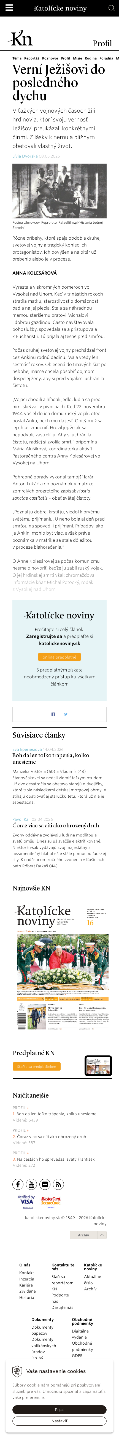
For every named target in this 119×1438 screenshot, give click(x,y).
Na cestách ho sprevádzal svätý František (56, 1159)
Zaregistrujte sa (44, 636)
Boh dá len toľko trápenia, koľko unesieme (56, 1114)
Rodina (89, 58)
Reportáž (31, 58)
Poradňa (104, 58)
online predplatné (59, 657)
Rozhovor (49, 58)
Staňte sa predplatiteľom (36, 1067)
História (26, 1297)
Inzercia (26, 1279)
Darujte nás (62, 1307)
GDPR (77, 1355)
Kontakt (26, 1273)
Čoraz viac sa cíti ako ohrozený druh (55, 826)
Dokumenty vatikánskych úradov (43, 1345)
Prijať (59, 1409)
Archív (83, 1235)
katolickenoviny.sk (59, 643)
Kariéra (26, 1285)
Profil (64, 58)
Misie (76, 58)
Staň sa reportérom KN (62, 1282)
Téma (16, 58)
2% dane (27, 1291)
